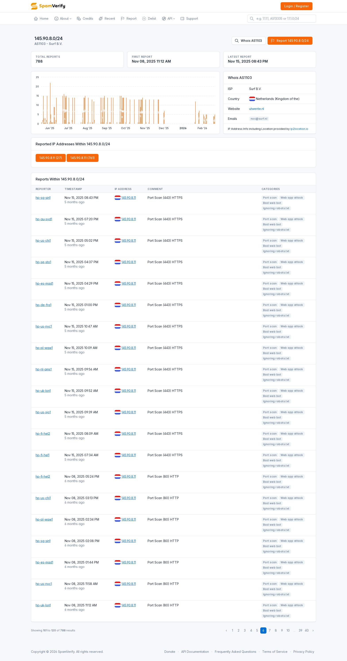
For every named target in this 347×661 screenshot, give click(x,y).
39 (300, 630)
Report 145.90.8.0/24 (289, 40)
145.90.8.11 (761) (82, 158)
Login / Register (296, 6)
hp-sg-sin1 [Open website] (43, 197)
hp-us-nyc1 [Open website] (44, 326)
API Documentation (195, 651)
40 (307, 630)
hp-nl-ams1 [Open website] (44, 369)
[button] (62, 18)
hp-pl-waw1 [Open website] (44, 348)
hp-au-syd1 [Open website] (44, 219)
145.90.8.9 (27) (50, 158)
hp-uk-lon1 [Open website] (43, 391)
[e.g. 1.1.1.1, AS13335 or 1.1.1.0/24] (281, 19)
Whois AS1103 (248, 40)
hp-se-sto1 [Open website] (43, 262)
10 (288, 630)
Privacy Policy (303, 651)
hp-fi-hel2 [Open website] (43, 433)
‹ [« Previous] (226, 630)
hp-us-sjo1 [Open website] (43, 412)
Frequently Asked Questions (235, 651)
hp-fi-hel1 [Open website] (42, 455)
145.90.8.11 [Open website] (128, 197)
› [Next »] (313, 630)
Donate (169, 651)
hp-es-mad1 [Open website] (44, 283)
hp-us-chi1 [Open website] (43, 240)
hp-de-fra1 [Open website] (43, 305)
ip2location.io (299, 128)
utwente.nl (256, 109)
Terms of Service (274, 651)
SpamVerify (66, 651)
